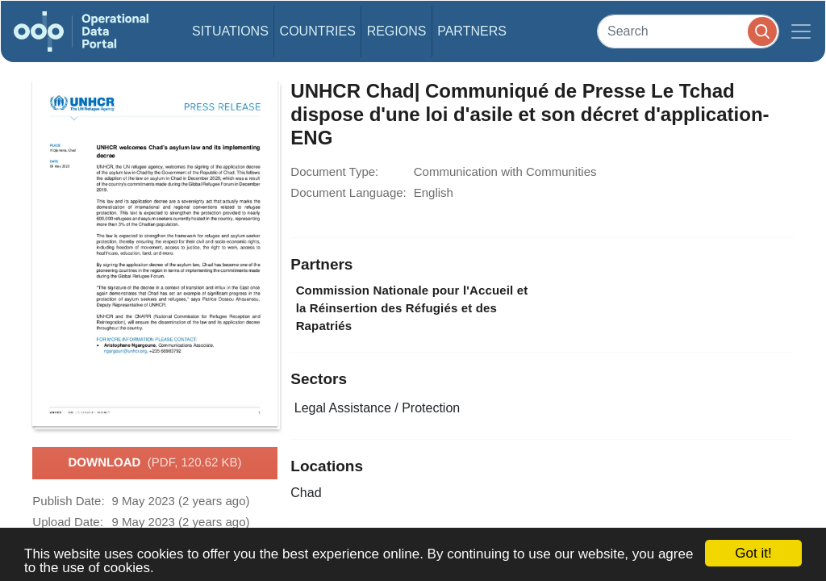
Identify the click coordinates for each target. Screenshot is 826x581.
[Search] (688, 31)
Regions (397, 31)
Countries (318, 31)
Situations (230, 31)
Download (154, 463)
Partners (472, 31)
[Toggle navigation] (801, 31)
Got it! (753, 553)
